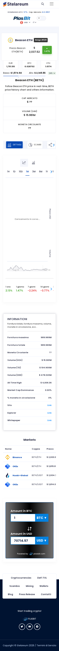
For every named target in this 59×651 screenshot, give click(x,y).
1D (14, 171)
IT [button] (33, 22)
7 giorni (31, 286)
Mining (30, 586)
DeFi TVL (42, 577)
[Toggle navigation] (51, 4)
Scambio (14, 586)
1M (27, 171)
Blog (10, 594)
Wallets (43, 586)
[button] (22, 18)
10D (21, 171)
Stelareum (22, 645)
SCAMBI (35, 145)
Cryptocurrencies (21, 577)
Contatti (46, 594)
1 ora (8, 286)
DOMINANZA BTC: (15, 12)
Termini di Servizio (46, 645)
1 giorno (20, 286)
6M (40, 171)
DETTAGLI (14, 145)
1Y (47, 171)
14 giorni (44, 286)
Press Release (27, 594)
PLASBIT (29, 618)
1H (8, 171)
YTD (53, 171)
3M (34, 171)
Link (49, 405)
